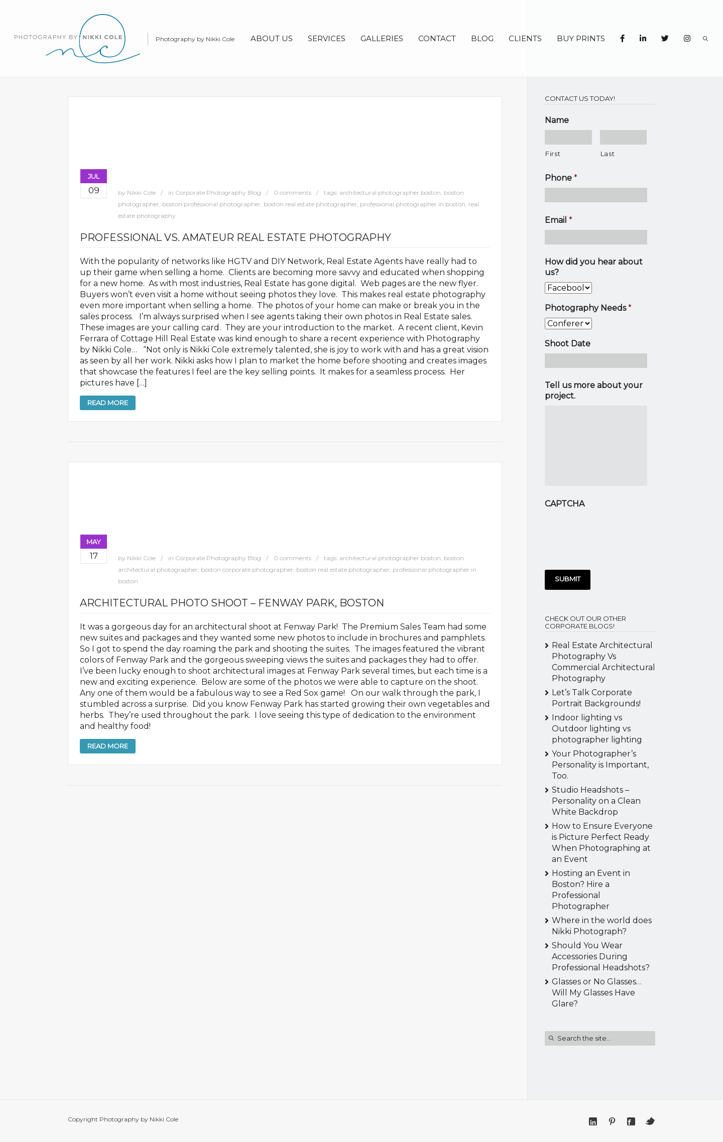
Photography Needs (588, 308)
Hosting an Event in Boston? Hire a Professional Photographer (591, 889)
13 (479, 534)
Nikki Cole (141, 192)
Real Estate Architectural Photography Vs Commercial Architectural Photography (603, 662)
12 (471, 534)
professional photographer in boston (412, 204)
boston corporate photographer (247, 569)
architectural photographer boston (390, 192)
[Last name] (623, 137)
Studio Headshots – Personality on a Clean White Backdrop (596, 801)
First (552, 154)
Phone (561, 178)
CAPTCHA (564, 504)
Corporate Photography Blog (218, 192)
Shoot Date (567, 343)
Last (607, 154)
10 (455, 534)
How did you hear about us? (594, 267)
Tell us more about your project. (594, 390)
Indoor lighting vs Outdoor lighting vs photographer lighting (597, 728)
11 (463, 534)
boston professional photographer (211, 204)
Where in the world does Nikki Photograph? (602, 926)
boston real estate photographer (310, 204)
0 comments (292, 192)
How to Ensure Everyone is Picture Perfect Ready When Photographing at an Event (602, 842)
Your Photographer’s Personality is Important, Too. (600, 765)
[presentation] (621, 533)
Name (557, 120)
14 (488, 534)
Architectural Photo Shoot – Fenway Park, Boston (232, 603)
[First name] (568, 137)
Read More (107, 403)
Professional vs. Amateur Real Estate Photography (235, 237)
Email (558, 220)
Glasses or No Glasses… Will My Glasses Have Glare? (597, 992)
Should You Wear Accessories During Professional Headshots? (601, 956)
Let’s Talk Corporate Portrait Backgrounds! (596, 698)
